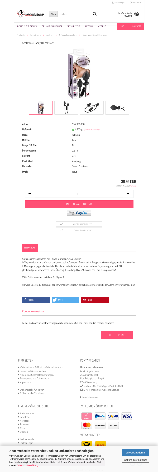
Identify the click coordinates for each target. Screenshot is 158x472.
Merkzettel (135, 2)
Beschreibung (29, 247)
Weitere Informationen (135, 459)
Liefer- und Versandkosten (32, 371)
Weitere (102, 26)
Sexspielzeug (73, 26)
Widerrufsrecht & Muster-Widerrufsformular (40, 367)
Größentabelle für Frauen (31, 389)
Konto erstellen (26, 413)
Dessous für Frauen (27, 26)
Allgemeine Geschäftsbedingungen (36, 375)
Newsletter (24, 417)
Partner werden (26, 439)
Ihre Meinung (116, 335)
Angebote (136, 26)
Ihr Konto (23, 424)
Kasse (22, 428)
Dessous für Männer (52, 26)
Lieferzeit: (27, 129)
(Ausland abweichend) (91, 130)
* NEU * (123, 26)
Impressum (24, 382)
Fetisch (89, 26)
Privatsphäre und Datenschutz (33, 378)
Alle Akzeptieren (135, 452)
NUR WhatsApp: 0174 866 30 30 (107, 386)
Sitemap (23, 432)
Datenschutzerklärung (27, 465)
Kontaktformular (89, 397)
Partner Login (25, 443)
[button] (36, 300)
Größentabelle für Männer (31, 393)
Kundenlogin (118, 2)
